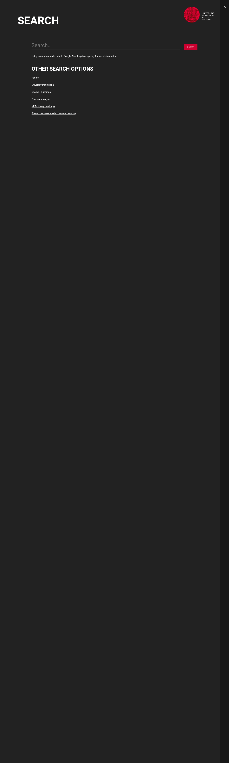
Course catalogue (41, 99)
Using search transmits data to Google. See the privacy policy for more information (74, 56)
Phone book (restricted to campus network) (54, 113)
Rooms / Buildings (41, 92)
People (35, 77)
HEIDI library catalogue (43, 106)
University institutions (43, 84)
